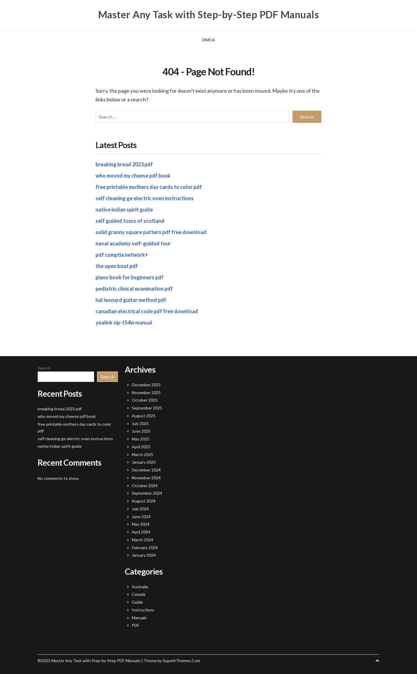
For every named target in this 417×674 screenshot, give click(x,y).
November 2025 (146, 392)
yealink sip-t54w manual (124, 322)
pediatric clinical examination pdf (134, 288)
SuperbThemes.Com (181, 660)
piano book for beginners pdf (130, 277)
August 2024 (144, 500)
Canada (138, 594)
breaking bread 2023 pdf (124, 164)
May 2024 (140, 524)
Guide (137, 602)
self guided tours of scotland (130, 221)
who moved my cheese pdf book (133, 175)
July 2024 (140, 508)
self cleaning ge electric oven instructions (145, 198)
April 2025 (141, 446)
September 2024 (147, 493)
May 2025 (140, 438)
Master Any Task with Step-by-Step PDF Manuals (208, 14)
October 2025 (145, 400)
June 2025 (141, 431)
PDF (135, 625)
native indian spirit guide (124, 209)
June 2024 (141, 516)
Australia (140, 586)
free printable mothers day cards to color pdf (149, 187)
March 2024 (142, 539)
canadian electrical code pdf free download (147, 311)
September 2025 (147, 407)
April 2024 (141, 531)
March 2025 (142, 454)
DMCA (208, 39)
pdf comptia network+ (122, 255)
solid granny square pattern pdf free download (151, 232)
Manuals (139, 617)
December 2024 (146, 469)
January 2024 (144, 555)
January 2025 (144, 462)
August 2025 (144, 415)
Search (44, 367)
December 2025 (146, 384)
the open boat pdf (117, 266)
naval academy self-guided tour (133, 243)
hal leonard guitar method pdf (131, 300)
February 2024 (145, 547)
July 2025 (140, 423)
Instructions (143, 609)
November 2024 (146, 477)
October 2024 (145, 485)
